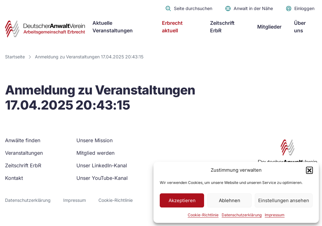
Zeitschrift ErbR (222, 27)
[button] (309, 170)
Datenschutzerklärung (242, 215)
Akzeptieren (182, 200)
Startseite (15, 56)
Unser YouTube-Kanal (102, 178)
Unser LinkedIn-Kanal (101, 165)
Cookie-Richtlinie (203, 215)
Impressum (275, 215)
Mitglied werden (95, 153)
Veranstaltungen (24, 153)
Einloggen (300, 8)
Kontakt (14, 178)
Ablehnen (229, 200)
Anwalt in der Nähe (249, 8)
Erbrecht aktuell (172, 27)
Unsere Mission (94, 140)
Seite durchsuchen (188, 8)
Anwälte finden (22, 140)
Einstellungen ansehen (283, 200)
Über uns (300, 27)
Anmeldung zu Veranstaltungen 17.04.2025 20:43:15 (89, 56)
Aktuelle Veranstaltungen (112, 27)
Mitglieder (269, 27)
